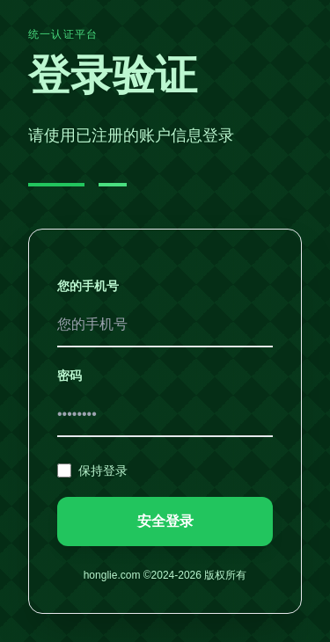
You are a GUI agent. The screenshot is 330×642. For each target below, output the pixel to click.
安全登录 (165, 521)
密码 (69, 375)
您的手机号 (88, 286)
